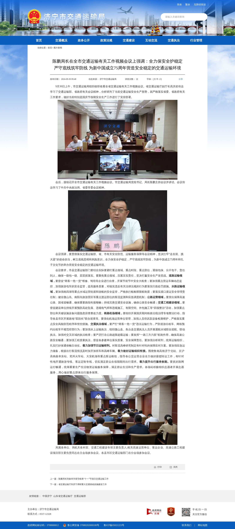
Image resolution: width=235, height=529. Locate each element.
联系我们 (186, 525)
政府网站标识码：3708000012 (43, 525)
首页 (39, 40)
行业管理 (196, 40)
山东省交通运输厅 (63, 496)
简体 (179, 4)
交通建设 (129, 40)
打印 (158, 467)
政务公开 (84, 40)
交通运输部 (80, 496)
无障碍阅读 (200, 4)
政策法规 (106, 40)
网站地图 (202, 525)
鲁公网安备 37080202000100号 (81, 525)
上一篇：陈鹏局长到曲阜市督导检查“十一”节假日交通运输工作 (79, 479)
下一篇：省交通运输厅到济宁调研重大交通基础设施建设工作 (78, 484)
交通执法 (174, 40)
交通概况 (61, 40)
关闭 (173, 467)
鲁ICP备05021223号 (114, 525)
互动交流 (151, 40)
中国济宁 (47, 496)
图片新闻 (58, 48)
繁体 (187, 4)
